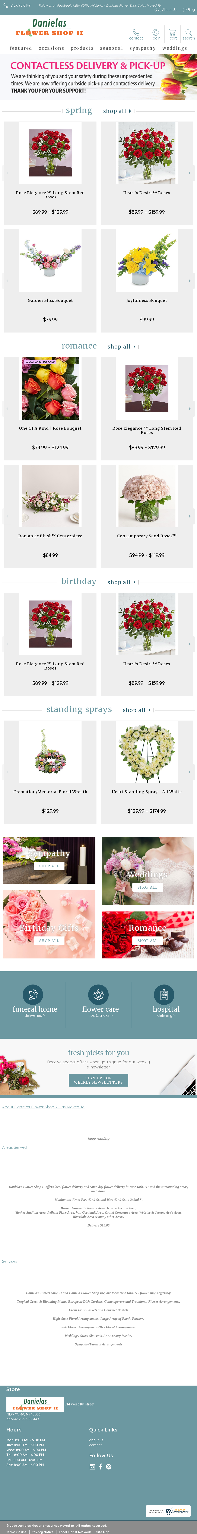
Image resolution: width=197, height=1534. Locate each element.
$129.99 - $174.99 (147, 811)
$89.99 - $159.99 (147, 212)
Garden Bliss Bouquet (50, 300)
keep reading (98, 1138)
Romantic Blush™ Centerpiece (50, 535)
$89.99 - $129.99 (50, 212)
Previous (6, 173)
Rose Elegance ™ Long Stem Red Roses (50, 194)
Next (190, 173)
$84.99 (50, 555)
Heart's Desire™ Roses (146, 192)
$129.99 (50, 811)
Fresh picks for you (98, 1059)
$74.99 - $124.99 (50, 447)
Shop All (114, 111)
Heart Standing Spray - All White (147, 791)
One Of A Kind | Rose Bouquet (50, 428)
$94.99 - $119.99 (147, 555)
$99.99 (147, 319)
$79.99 (50, 319)
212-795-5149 (20, 5)
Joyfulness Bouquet (147, 300)
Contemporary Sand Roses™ (147, 535)
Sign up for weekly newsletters (98, 1080)
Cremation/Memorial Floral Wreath (50, 791)
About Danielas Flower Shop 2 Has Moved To (43, 1106)
